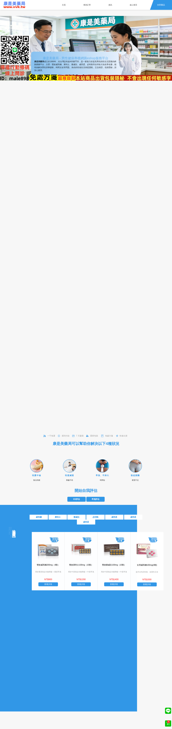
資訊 (110, 5)
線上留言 (133, 5)
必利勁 (95, 517)
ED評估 (76, 499)
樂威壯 (76, 517)
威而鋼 (39, 517)
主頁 (64, 5)
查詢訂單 (87, 5)
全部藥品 (161, 5)
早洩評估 (95, 499)
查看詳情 (48, 590)
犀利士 (58, 517)
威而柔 (114, 517)
